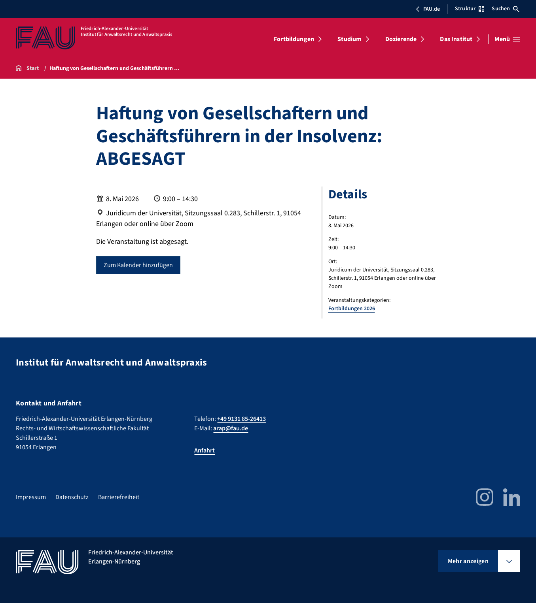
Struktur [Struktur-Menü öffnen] (469, 9)
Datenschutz (72, 497)
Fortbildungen (294, 39)
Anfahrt (204, 450)
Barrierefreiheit (118, 497)
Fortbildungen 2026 (351, 309)
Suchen (505, 9)
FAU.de (427, 9)
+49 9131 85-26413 (241, 419)
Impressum (31, 497)
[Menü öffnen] (507, 39)
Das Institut (456, 39)
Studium (349, 39)
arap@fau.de (230, 428)
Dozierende (401, 39)
